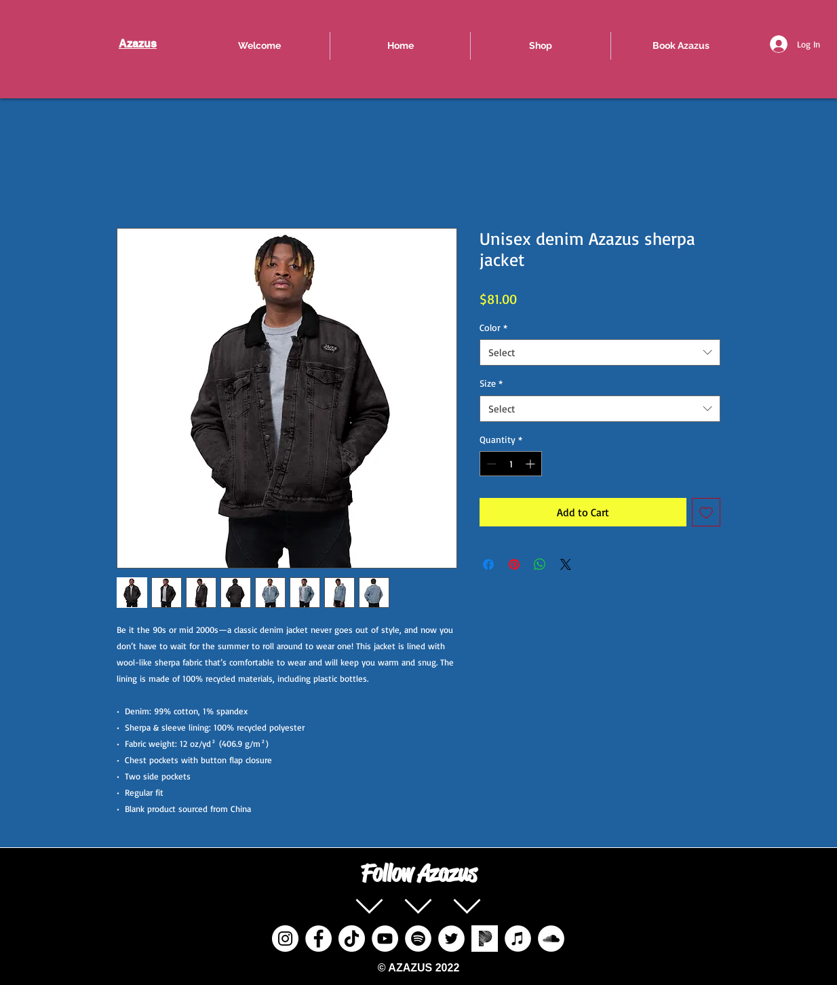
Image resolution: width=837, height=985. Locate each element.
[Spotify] (418, 938)
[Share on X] (566, 564)
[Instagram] (285, 938)
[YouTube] (385, 938)
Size (491, 383)
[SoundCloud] (551, 938)
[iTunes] (518, 938)
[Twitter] (451, 938)
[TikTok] (351, 938)
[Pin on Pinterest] (514, 564)
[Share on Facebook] (488, 564)
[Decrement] (490, 464)
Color (493, 327)
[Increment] (531, 464)
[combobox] (600, 352)
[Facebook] (318, 938)
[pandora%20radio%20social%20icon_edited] (484, 938)
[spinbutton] (511, 464)
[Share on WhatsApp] (540, 564)
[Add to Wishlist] (706, 512)
